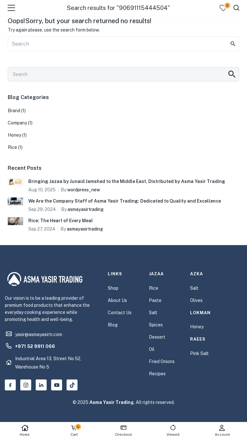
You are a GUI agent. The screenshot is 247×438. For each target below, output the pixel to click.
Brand (14, 110)
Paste (155, 300)
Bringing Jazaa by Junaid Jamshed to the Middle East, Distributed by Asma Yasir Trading (126, 181)
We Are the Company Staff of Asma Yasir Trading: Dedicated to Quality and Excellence (124, 201)
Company (17, 122)
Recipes (157, 373)
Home (25, 430)
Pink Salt (199, 353)
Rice (12, 147)
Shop (113, 288)
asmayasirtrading (86, 209)
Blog (113, 324)
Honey (14, 135)
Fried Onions (162, 361)
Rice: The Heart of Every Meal (60, 220)
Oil (151, 349)
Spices (156, 324)
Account (222, 430)
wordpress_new (83, 189)
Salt (153, 312)
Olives (196, 300)
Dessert (157, 337)
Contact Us (120, 312)
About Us (117, 300)
